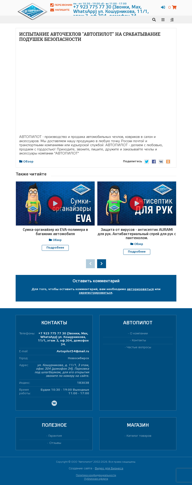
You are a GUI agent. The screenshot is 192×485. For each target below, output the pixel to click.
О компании (139, 333)
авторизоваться (140, 289)
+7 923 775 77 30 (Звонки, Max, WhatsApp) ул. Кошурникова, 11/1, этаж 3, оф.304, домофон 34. (63, 339)
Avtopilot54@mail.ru (73, 351)
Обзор (28, 161)
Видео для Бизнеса (109, 468)
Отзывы (55, 442)
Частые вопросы (139, 347)
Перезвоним (61, 5)
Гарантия (55, 435)
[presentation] (90, 263)
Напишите (60, 10)
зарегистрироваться (95, 292)
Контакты (139, 340)
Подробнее (55, 247)
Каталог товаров (139, 435)
